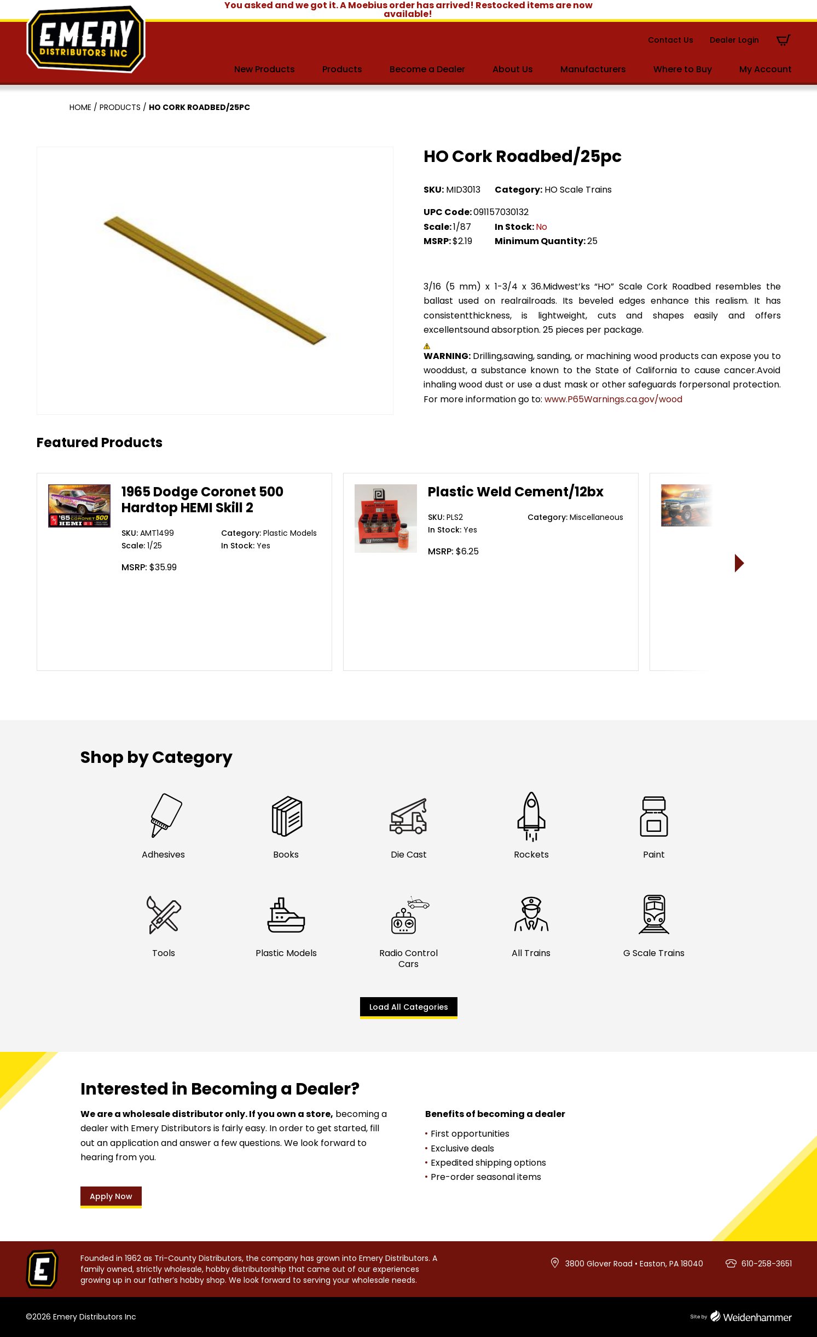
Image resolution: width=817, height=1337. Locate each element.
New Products (264, 69)
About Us (512, 69)
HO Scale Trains (578, 189)
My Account (765, 69)
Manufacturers (593, 69)
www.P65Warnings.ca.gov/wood (613, 399)
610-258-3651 (766, 1263)
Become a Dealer (427, 69)
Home (80, 107)
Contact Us (670, 39)
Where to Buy (682, 69)
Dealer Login (734, 39)
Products (342, 69)
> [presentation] (739, 563)
